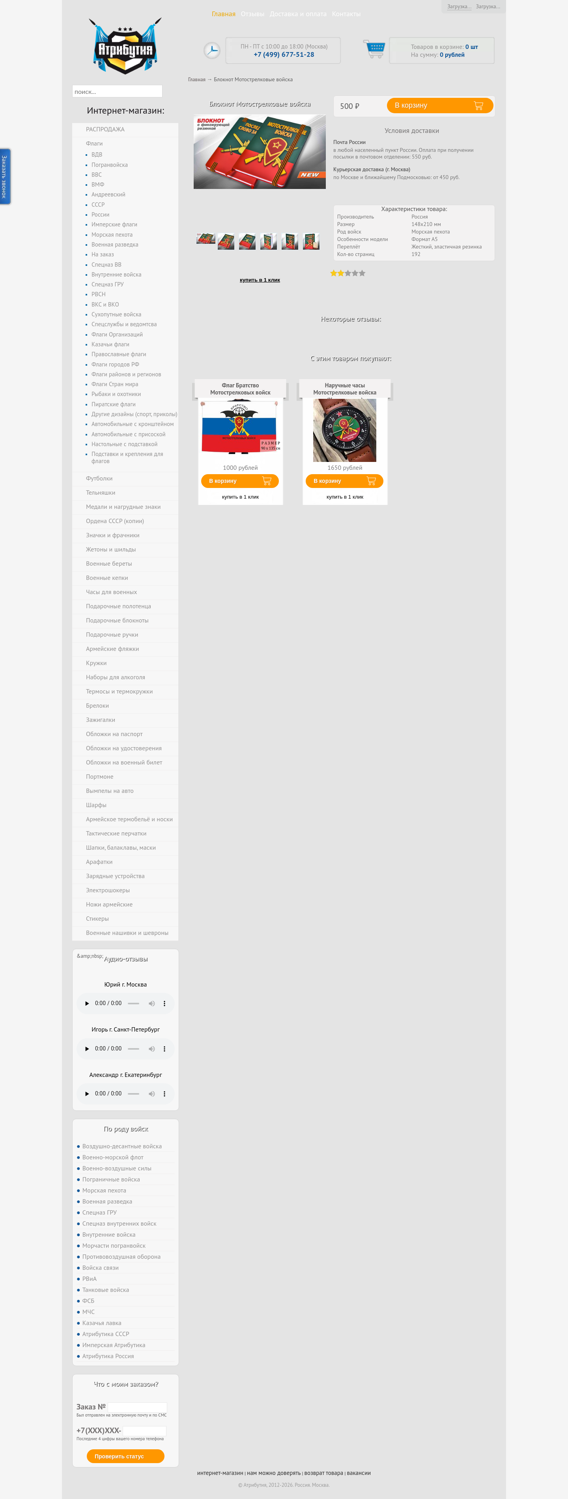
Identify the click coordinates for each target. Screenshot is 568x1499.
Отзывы (253, 13)
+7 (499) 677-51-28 (284, 54)
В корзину (223, 481)
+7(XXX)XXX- (121, 1430)
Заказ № (122, 1407)
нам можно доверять (274, 1473)
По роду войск (125, 1128)
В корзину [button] (411, 105)
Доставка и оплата (298, 13)
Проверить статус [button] (119, 1456)
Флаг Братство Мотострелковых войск (240, 388)
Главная (223, 13)
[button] (169, 91)
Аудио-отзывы (126, 958)
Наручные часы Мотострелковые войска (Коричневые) (345, 392)
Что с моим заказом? (125, 1383)
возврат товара (324, 1473)
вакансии (359, 1473)
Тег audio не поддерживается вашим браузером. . (126, 1003)
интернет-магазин (220, 1473)
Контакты (346, 13)
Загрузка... (459, 6)
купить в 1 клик (260, 280)
